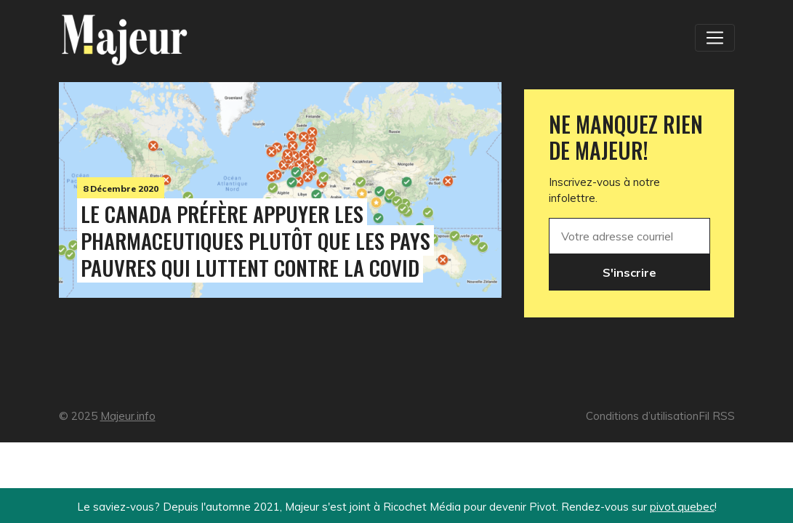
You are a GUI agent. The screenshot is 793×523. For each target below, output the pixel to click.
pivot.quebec (682, 507)
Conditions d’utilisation (642, 416)
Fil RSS (717, 416)
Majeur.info (128, 416)
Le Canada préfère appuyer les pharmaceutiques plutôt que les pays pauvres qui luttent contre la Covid (255, 240)
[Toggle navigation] (714, 38)
